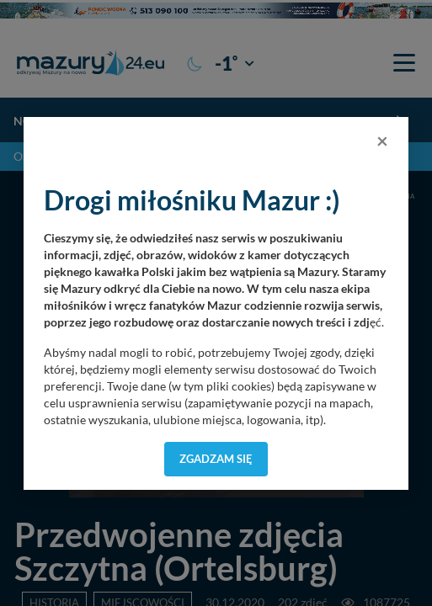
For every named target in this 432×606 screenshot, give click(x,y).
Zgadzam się (216, 458)
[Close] (382, 140)
